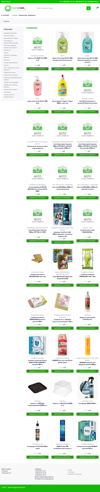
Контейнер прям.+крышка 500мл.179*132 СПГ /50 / (37, 231)
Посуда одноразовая (10, 63)
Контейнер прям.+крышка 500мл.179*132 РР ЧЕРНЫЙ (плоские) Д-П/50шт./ (62, 146)
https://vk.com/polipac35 (45, 479)
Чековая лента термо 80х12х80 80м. (87, 231)
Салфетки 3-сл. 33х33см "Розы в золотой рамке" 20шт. (62, 321)
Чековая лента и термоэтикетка (9, 96)
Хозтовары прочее (87, 99)
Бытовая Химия (9, 36)
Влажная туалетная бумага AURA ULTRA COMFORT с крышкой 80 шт (37, 362)
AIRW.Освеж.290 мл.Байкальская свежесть (62, 447)
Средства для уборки (11, 75)
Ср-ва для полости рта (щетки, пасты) (37, 143)
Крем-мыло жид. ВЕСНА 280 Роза (37, 102)
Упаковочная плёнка (10, 89)
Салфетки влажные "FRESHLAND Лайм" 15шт (87, 275)
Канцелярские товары (11, 38)
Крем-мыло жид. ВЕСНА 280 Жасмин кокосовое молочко (62, 59)
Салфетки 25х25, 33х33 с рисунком (62, 316)
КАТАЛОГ (5, 15)
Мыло (62, 56)
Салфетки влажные (87, 272)
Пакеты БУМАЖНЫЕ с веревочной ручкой (62, 273)
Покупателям (23, 15)
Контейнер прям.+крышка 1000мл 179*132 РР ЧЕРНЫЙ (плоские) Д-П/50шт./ (87, 146)
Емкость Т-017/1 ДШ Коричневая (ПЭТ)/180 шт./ (37, 404)
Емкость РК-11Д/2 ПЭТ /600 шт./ (37, 59)
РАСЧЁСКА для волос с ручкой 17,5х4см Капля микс (87, 102)
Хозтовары (7, 92)
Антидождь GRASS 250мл (87, 403)
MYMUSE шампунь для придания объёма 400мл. (87, 364)
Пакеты (6, 53)
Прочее (6, 65)
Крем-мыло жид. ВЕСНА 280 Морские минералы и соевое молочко (87, 60)
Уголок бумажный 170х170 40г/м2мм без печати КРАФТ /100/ (37, 189)
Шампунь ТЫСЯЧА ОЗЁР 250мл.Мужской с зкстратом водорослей (62, 234)
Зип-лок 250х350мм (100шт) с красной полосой (62, 188)
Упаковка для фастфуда (37, 185)
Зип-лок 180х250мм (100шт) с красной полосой (87, 188)
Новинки (15, 15)
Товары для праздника (11, 82)
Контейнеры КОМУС (37, 56)
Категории (8, 29)
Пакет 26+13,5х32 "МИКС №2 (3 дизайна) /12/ (62, 278)
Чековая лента (87, 228)
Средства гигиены (10, 72)
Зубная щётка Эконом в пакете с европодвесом (37, 147)
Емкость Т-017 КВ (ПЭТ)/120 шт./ (62, 404)
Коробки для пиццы (37, 272)
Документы (32, 15)
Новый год (7, 50)
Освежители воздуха (62, 358)
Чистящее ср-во (87, 401)
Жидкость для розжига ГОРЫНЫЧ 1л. (87, 318)
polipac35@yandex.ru (46, 477)
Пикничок (7, 60)
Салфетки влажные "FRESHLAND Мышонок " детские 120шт (37, 319)
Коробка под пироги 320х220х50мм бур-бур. (37, 275)
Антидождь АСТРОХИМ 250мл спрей (37, 447)
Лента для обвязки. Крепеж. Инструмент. (10, 46)
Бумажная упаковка (10, 33)
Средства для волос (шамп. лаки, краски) (62, 229)
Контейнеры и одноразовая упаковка (11, 42)
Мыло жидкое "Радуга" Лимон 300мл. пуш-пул (62, 102)
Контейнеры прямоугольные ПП (62, 142)
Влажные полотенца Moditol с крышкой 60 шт (87, 447)
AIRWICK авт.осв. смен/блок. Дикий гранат (62, 361)
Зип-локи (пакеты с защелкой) (62, 185)
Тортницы (37, 401)
